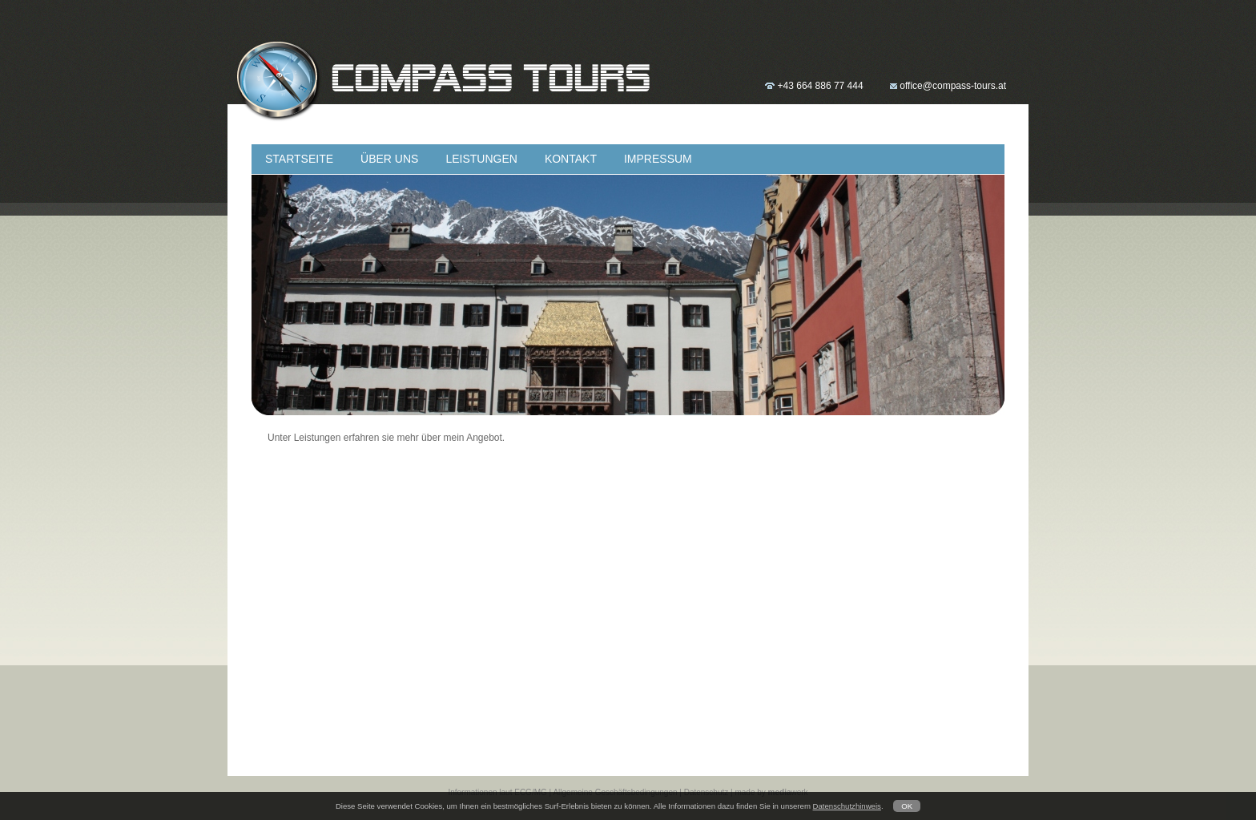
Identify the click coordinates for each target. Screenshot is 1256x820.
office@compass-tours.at (953, 85)
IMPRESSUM (658, 158)
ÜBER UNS (389, 158)
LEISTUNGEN (481, 158)
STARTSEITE (299, 158)
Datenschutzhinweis (847, 806)
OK (906, 806)
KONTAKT (571, 158)
